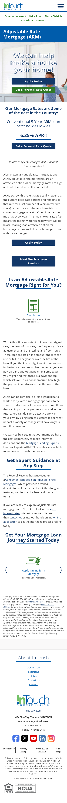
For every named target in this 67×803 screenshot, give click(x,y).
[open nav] (59, 6)
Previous (6, 570)
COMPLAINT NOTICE (42, 750)
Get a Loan (35, 16)
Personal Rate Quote (36, 601)
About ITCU (33, 667)
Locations (27, 20)
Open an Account (15, 16)
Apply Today (33, 81)
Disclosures (9, 748)
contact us (15, 517)
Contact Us (33, 680)
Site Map (58, 750)
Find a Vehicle (53, 16)
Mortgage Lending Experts (42, 443)
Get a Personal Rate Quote (33, 146)
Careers (33, 684)
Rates (34, 676)
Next (60, 570)
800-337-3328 (33, 710)
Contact (41, 20)
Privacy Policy (23, 750)
